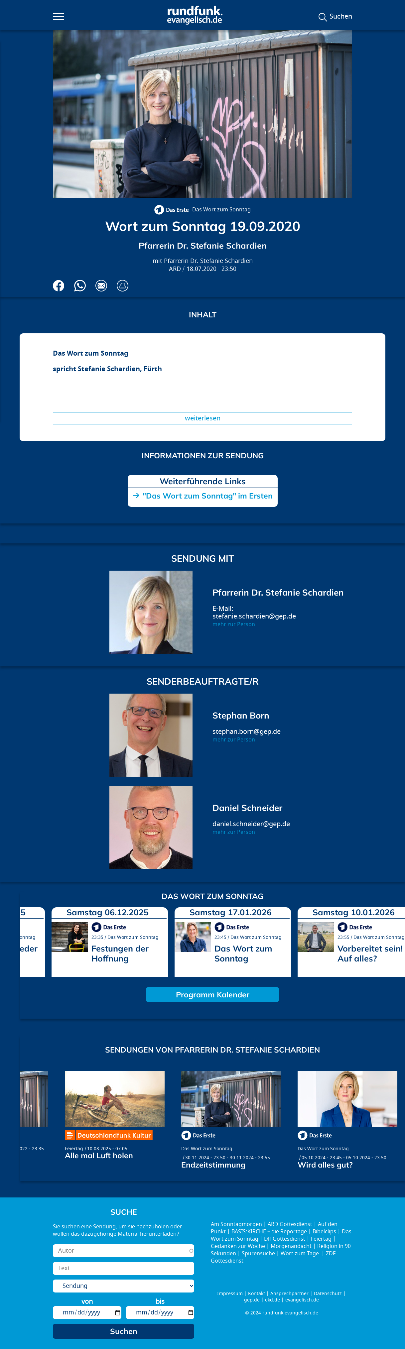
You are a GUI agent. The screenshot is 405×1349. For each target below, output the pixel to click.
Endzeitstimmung (213, 1165)
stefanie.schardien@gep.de (254, 616)
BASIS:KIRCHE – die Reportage (269, 1232)
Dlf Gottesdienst (284, 1239)
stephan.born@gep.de (246, 731)
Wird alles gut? (325, 1165)
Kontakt (256, 1293)
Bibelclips (324, 1232)
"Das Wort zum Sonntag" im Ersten (208, 495)
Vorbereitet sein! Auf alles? (370, 953)
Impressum (230, 1293)
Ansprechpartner (289, 1293)
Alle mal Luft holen (99, 1155)
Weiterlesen (202, 418)
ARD (175, 269)
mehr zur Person (233, 624)
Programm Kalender (212, 994)
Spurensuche (258, 1254)
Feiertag (74, 1148)
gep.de (252, 1299)
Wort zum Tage (300, 1254)
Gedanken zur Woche (238, 1246)
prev (27, 939)
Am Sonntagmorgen (236, 1224)
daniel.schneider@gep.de (251, 824)
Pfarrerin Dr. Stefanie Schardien (208, 261)
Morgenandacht (291, 1246)
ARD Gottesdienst (290, 1224)
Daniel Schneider (247, 807)
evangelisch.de (302, 1299)
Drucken (122, 285)
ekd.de (272, 1299)
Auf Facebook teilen (59, 285)
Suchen (341, 16)
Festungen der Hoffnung (120, 953)
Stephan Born (240, 715)
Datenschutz (328, 1293)
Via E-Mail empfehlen (101, 285)
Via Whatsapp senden (80, 285)
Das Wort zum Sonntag (221, 210)
